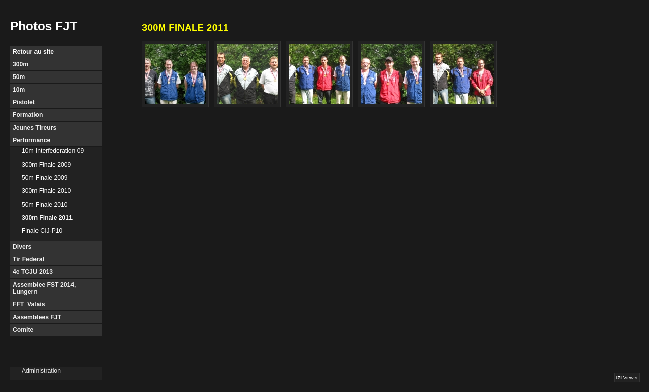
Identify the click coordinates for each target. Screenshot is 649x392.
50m (19, 77)
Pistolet (24, 102)
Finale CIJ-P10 (42, 230)
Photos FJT (43, 26)
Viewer (627, 377)
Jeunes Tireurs (34, 127)
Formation (28, 115)
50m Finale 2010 (45, 204)
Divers (22, 246)
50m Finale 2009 (45, 177)
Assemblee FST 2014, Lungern (44, 288)
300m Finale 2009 (46, 164)
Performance (31, 140)
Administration (41, 370)
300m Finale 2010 (46, 190)
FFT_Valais (29, 304)
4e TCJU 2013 (33, 272)
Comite (23, 329)
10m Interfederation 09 (53, 150)
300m (20, 64)
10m (19, 89)
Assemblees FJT (37, 317)
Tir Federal (28, 259)
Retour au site (33, 51)
